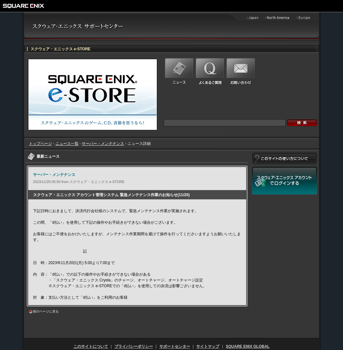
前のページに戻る (46, 311)
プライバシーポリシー (133, 346)
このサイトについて (90, 346)
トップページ (40, 143)
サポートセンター (174, 346)
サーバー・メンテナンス (103, 143)
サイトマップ (207, 346)
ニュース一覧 (67, 143)
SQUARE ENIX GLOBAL (248, 346)
